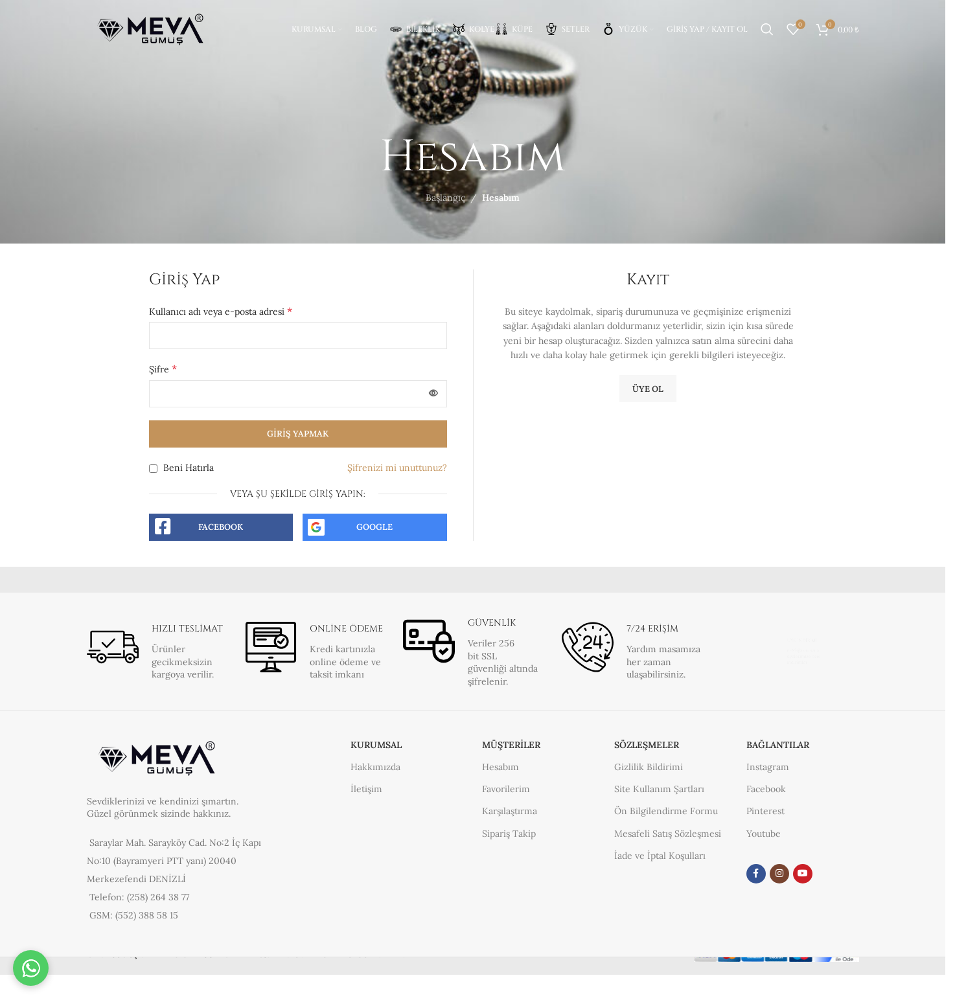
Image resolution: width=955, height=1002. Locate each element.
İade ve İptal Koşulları (660, 855)
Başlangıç (445, 197)
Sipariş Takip (509, 833)
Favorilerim (506, 789)
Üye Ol (647, 388)
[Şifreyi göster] (433, 393)
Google (374, 526)
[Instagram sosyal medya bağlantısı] (779, 873)
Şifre (163, 368)
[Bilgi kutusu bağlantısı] (155, 651)
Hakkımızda (375, 767)
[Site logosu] (151, 28)
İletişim (366, 789)
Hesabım (500, 767)
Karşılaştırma (509, 811)
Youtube (763, 833)
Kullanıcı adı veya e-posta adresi (220, 310)
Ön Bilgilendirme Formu (666, 811)
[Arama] (767, 29)
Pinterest (765, 811)
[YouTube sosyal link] (802, 873)
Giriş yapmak (297, 433)
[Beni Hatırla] (153, 468)
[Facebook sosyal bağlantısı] (756, 873)
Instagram (767, 767)
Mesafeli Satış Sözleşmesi (667, 833)
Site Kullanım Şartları (659, 789)
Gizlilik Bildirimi (648, 767)
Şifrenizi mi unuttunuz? (397, 467)
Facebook (220, 526)
